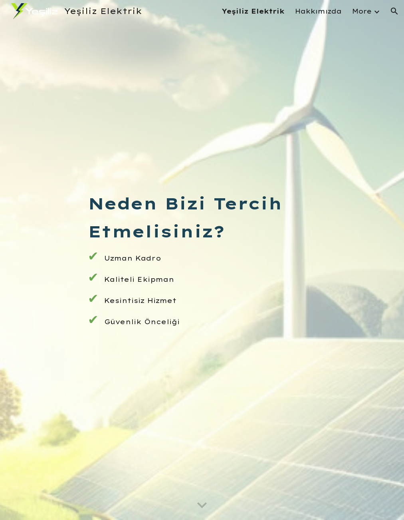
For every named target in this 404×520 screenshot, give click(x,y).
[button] (394, 11)
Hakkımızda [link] (318, 11)
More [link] (362, 11)
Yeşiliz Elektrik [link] (253, 11)
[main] (202, 260)
